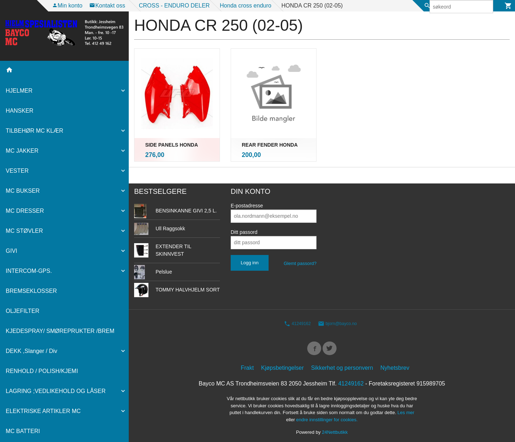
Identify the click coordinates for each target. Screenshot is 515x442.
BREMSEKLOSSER (31, 291)
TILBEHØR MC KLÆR (34, 131)
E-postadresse (247, 199)
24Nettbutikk (335, 427)
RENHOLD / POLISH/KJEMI (42, 371)
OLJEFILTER (22, 311)
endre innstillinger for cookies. (327, 415)
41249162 (297, 317)
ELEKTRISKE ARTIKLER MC (43, 411)
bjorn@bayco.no (337, 317)
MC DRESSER (25, 211)
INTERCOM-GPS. (29, 271)
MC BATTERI (23, 431)
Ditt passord (244, 225)
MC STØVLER (24, 231)
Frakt (247, 363)
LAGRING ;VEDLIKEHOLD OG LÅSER (56, 391)
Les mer (405, 408)
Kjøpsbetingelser (282, 363)
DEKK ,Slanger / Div (31, 351)
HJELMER (19, 91)
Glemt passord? (300, 256)
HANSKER (19, 111)
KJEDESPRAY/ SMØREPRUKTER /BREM (60, 331)
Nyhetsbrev (395, 363)
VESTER (17, 171)
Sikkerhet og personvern (342, 363)
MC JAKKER (22, 151)
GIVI (11, 251)
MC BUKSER (23, 191)
